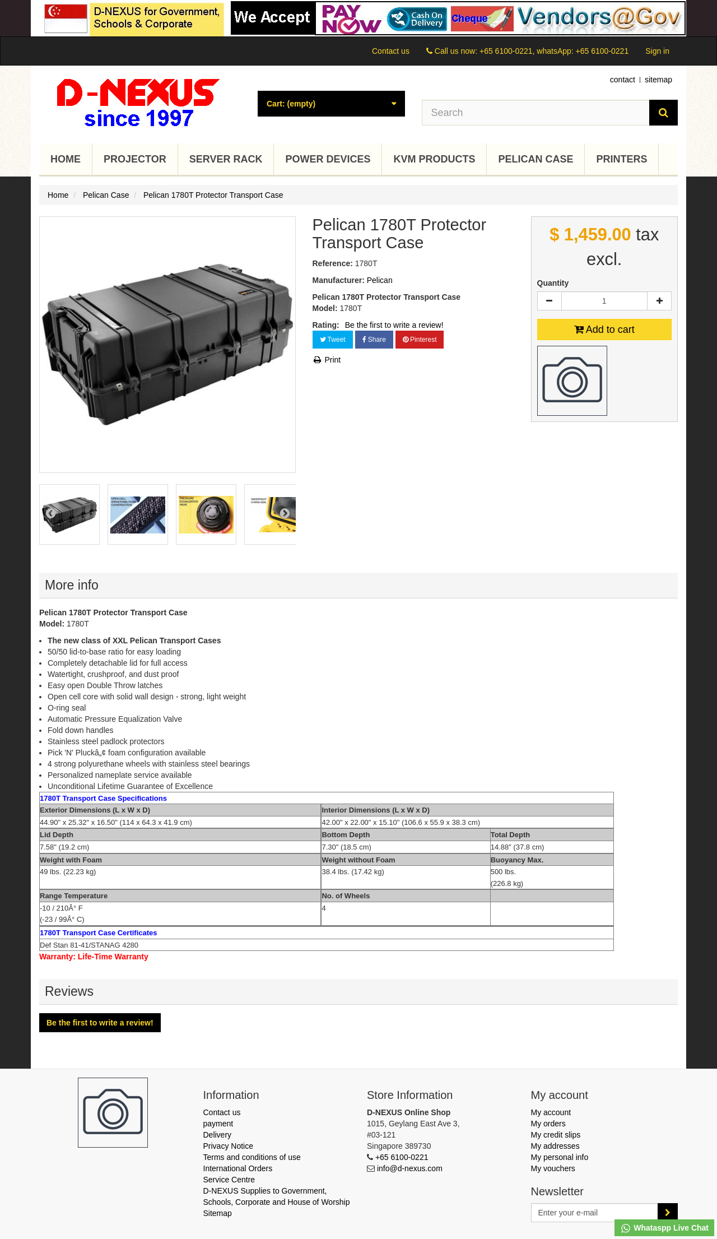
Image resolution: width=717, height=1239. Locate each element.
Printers (621, 159)
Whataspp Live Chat (664, 1228)
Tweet (333, 340)
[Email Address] (595, 1212)
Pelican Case (535, 159)
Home (65, 159)
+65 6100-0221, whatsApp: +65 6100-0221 (553, 51)
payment (218, 1123)
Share (374, 340)
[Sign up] (668, 1212)
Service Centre (229, 1179)
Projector (135, 159)
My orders (548, 1123)
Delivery (217, 1134)
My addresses (555, 1145)
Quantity (553, 283)
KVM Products (434, 159)
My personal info (560, 1157)
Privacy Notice (228, 1145)
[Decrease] (549, 300)
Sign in (657, 51)
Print (327, 359)
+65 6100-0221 (402, 1157)
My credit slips (556, 1134)
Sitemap (217, 1213)
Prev (50, 512)
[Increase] (659, 300)
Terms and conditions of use (252, 1157)
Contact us (390, 51)
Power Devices (327, 159)
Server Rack (226, 159)
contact (622, 79)
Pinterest (420, 340)
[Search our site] (536, 113)
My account (551, 1112)
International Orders (238, 1168)
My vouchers (553, 1168)
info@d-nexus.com (410, 1168)
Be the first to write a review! (394, 325)
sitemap (658, 79)
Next (284, 512)
